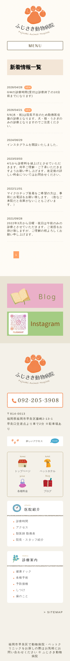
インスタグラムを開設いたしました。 (33, 144)
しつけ (20, 589)
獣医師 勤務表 (25, 533)
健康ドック (24, 571)
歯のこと (22, 596)
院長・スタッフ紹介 (30, 539)
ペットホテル (47, 471)
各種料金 (22, 491)
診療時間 (22, 521)
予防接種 (22, 583)
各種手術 (22, 577)
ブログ (48, 491)
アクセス (22, 527)
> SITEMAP (53, 612)
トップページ (22, 471)
